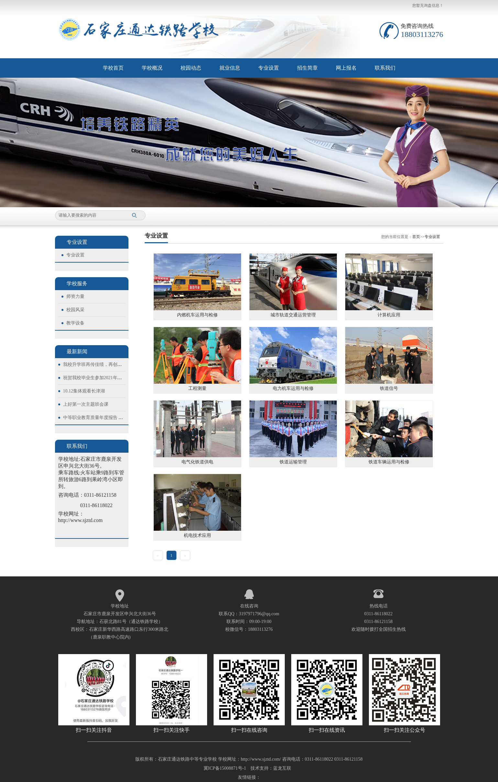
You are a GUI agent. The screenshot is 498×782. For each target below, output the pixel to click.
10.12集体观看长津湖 (84, 391)
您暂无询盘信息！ (427, 5)
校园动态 (191, 68)
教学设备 (75, 323)
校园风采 (75, 309)
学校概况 (152, 68)
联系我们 (385, 68)
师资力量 (75, 296)
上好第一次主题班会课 (85, 404)
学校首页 (113, 68)
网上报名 (346, 68)
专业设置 (268, 68)
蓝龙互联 (282, 768)
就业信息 (229, 68)
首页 (416, 236)
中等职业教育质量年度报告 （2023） (100, 417)
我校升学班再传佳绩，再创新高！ (97, 364)
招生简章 (307, 68)
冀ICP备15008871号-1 (225, 768)
